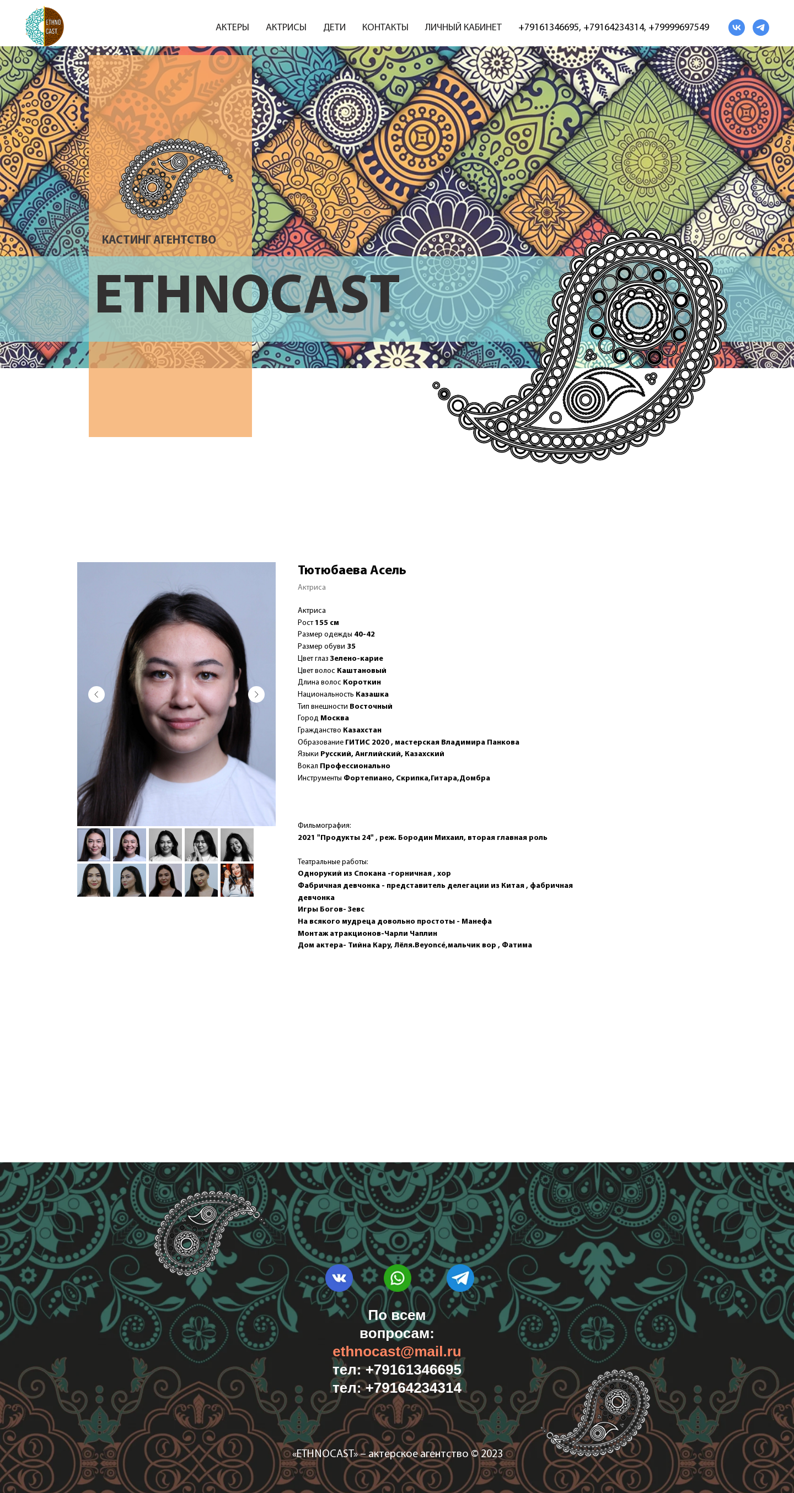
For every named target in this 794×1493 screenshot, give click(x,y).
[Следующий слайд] (256, 694)
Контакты (385, 28)
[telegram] (761, 27)
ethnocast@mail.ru (396, 1351)
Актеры (232, 28)
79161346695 (551, 28)
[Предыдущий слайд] (96, 694)
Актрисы (286, 28)
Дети (334, 28)
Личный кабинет (463, 28)
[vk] (736, 27)
